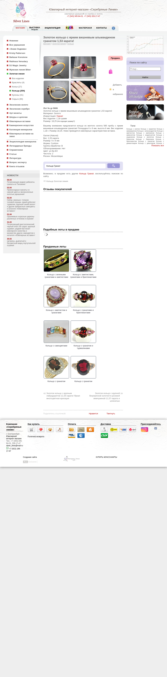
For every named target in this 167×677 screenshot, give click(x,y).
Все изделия (18, 78)
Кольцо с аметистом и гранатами (56, 310)
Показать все (157, 145)
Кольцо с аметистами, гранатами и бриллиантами (83, 274)
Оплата (72, 424)
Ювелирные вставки (19, 121)
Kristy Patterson (17, 53)
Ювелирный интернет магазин (13, 437)
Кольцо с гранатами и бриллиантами (83, 310)
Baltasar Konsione (18, 57)
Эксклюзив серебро (19, 109)
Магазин (47, 44)
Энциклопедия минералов (22, 141)
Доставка (106, 424)
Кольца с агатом (133, 129)
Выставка (34, 28)
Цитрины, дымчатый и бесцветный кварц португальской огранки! (21, 243)
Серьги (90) (17, 99)
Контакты (101, 28)
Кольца (70, 44)
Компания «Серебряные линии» (13, 427)
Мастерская (85, 28)
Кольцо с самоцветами (56, 344)
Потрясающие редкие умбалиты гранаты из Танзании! (21, 183)
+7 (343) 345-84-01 (75, 16)
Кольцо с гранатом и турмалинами (83, 345)
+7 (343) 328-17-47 (92, 16)
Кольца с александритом (146, 131)
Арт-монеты (15, 113)
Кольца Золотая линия (57, 181)
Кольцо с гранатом (56, 379)
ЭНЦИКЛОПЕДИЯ (52, 28)
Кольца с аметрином (145, 133)
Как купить (34, 424)
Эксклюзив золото (18, 105)
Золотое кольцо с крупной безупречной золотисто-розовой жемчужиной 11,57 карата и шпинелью (104, 397)
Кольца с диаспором (146, 143)
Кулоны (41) (17, 95)
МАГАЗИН (20, 28)
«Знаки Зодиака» (18, 49)
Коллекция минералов (20, 129)
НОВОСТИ (12, 175)
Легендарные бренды (20, 146)
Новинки (13, 40)
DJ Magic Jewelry (17, 65)
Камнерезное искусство (21, 125)
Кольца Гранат (86, 173)
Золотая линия (16, 74)
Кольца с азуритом (148, 129)
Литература (15, 158)
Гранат (60, 116)
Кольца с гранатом (146, 141)
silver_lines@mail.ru (14, 446)
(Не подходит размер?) (66, 121)
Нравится (93, 413)
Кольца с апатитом (145, 137)
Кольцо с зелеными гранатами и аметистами (56, 274)
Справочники (16, 150)
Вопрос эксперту (18, 162)
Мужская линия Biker (20, 69)
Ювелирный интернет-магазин (69, 9)
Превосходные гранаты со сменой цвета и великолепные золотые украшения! (20, 192)
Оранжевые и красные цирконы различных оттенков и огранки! (20, 217)
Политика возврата (36, 436)
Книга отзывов (16, 166)
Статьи (13, 154)
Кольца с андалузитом (145, 135)
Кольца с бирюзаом (145, 139)
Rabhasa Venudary (18, 61)
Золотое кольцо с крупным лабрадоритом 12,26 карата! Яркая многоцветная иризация (63, 396)
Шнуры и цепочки (18, 117)
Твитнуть (111, 413)
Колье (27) (17, 87)
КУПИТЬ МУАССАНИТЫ (106, 457)
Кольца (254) (18, 91)
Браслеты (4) (18, 82)
